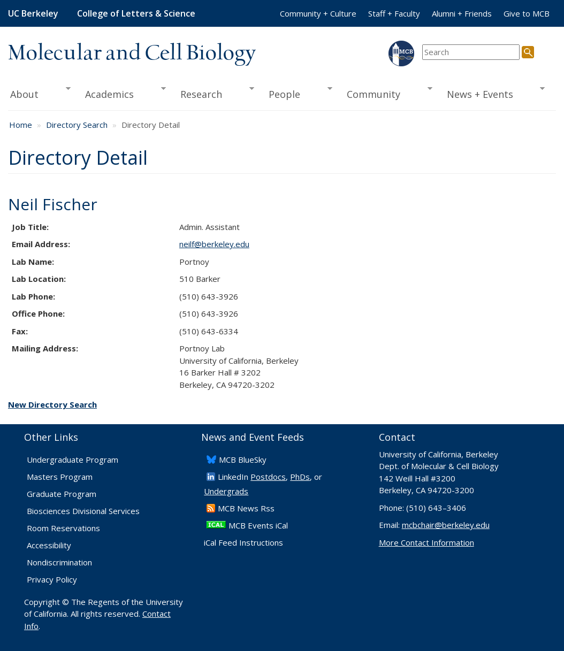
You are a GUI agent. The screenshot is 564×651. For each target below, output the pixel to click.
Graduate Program (61, 493)
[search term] (471, 52)
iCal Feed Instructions (243, 542)
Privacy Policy (52, 579)
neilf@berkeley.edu (214, 244)
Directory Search (77, 124)
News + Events (492, 93)
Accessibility (49, 545)
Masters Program (60, 476)
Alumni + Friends (462, 13)
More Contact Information (426, 542)
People (296, 93)
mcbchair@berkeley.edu (446, 524)
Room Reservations (63, 528)
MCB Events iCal (258, 525)
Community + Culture (318, 13)
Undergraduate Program (72, 459)
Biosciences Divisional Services (83, 511)
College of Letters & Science (136, 13)
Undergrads (226, 491)
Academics (121, 93)
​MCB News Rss (246, 508)
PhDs (300, 476)
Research (213, 93)
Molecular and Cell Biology (132, 53)
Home (20, 124)
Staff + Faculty (394, 13)
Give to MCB (527, 13)
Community (385, 93)
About (39, 93)
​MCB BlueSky (242, 459)
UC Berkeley (33, 13)
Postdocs (268, 476)
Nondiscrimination (59, 562)
